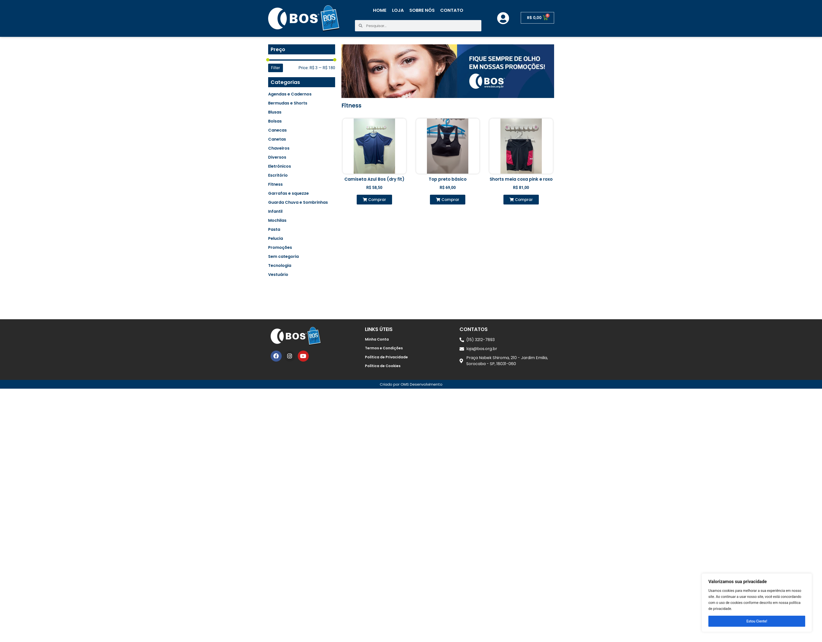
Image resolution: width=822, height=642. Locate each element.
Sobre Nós (422, 10)
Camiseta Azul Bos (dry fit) (374, 179)
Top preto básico (448, 179)
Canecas (277, 130)
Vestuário (278, 275)
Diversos (277, 157)
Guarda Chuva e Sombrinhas (298, 202)
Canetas (277, 139)
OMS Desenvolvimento (421, 384)
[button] (374, 199)
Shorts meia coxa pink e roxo (521, 179)
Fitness (275, 184)
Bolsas (275, 121)
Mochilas (277, 221)
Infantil (275, 211)
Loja (398, 10)
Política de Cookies (383, 365)
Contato (451, 10)
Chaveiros (278, 148)
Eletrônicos (279, 166)
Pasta (274, 230)
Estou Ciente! (756, 621)
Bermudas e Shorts (287, 103)
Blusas (274, 112)
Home (380, 10)
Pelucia (275, 239)
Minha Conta (377, 339)
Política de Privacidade (386, 357)
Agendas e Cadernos (290, 94)
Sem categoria (283, 257)
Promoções (280, 248)
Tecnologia (279, 266)
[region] (757, 602)
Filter (275, 67)
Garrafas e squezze (288, 193)
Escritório (278, 175)
